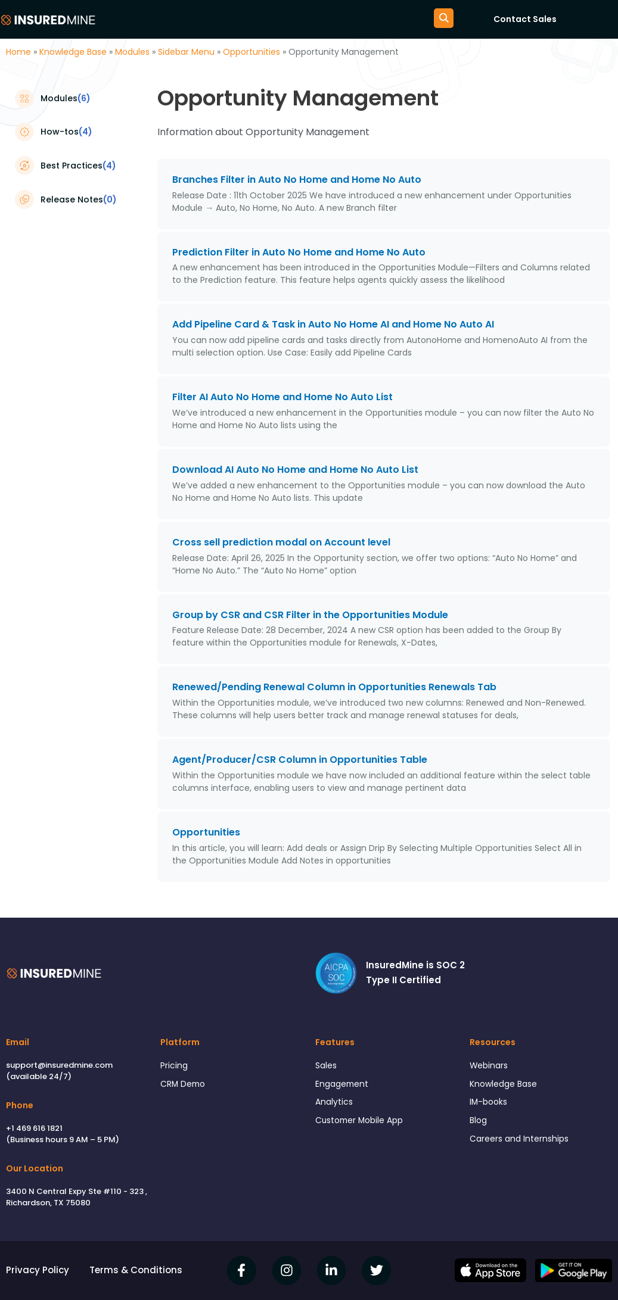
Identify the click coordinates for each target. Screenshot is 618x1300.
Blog (479, 1124)
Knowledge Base (73, 52)
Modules (132, 52)
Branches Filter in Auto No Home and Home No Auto (296, 179)
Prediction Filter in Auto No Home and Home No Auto (299, 252)
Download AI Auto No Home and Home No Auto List (295, 469)
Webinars (490, 1066)
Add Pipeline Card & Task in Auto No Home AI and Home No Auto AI (333, 324)
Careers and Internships (523, 1144)
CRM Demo (184, 1086)
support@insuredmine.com (59, 1065)
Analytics (335, 1105)
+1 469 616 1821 (34, 1128)
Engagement (344, 1086)
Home (18, 52)
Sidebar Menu (186, 52)
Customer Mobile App (363, 1124)
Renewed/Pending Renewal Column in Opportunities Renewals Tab (334, 687)
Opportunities (251, 52)
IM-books (490, 1105)
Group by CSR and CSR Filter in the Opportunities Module (310, 615)
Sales (327, 1066)
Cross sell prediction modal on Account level (281, 542)
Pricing (174, 1066)
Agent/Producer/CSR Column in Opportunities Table (299, 759)
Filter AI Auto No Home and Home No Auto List (282, 397)
